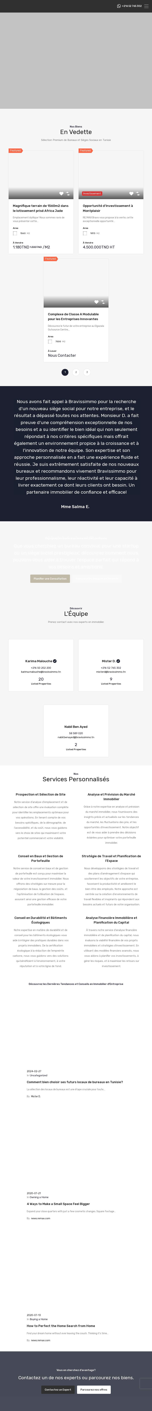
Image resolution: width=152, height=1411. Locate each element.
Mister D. (109, 661)
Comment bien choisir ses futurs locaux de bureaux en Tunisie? (75, 1082)
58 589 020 (76, 733)
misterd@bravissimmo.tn (111, 671)
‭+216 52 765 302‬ (132, 6)
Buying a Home (39, 1319)
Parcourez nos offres (93, 1389)
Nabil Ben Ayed (76, 727)
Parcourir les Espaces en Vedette (97, 578)
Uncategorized (38, 1075)
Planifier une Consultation (50, 578)
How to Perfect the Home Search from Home (61, 1326)
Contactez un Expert (58, 1389)
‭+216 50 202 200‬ (41, 667)
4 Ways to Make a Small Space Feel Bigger (58, 1204)
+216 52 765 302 (111, 667)
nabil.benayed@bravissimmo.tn (76, 737)
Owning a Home (39, 1197)
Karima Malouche (38, 661)
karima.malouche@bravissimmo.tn (41, 671)
